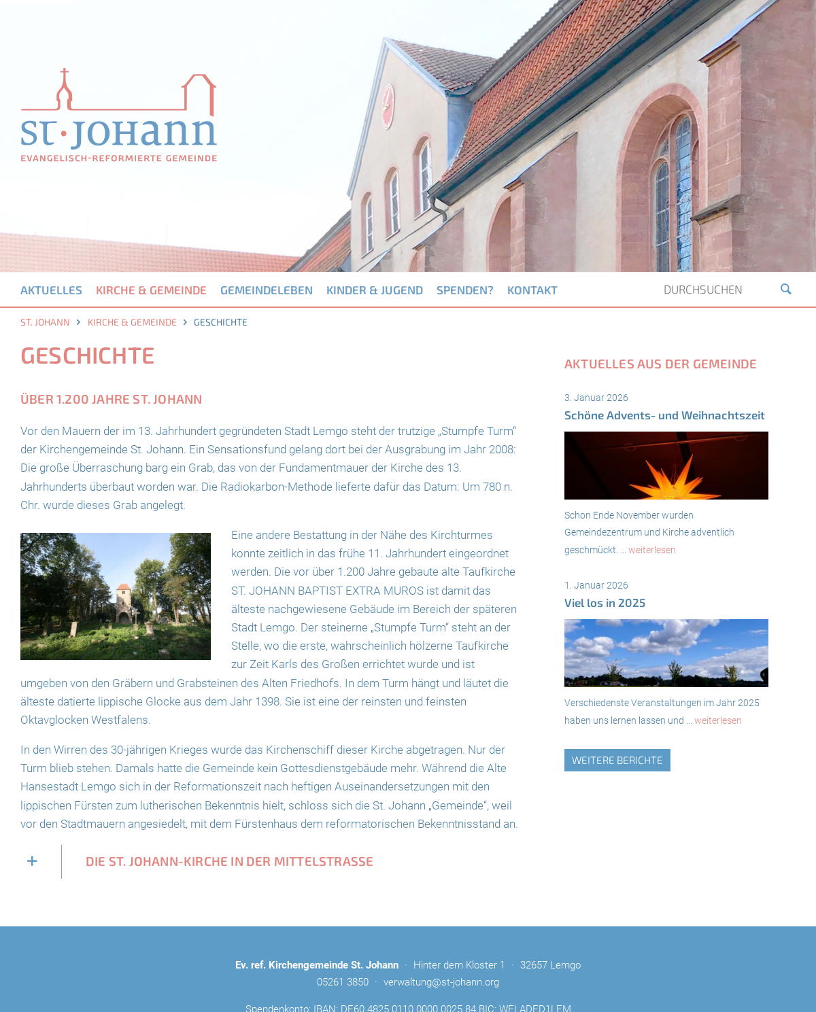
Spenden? (465, 289)
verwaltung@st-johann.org (441, 982)
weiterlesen (652, 549)
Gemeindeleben (266, 289)
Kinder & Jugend (374, 289)
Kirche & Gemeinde (151, 289)
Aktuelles (51, 289)
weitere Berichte (617, 760)
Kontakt (532, 289)
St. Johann (45, 322)
